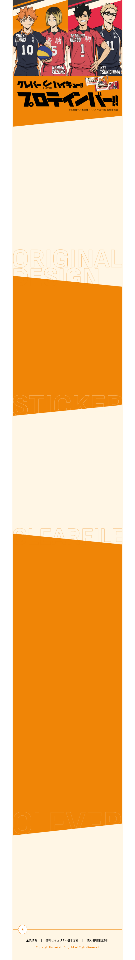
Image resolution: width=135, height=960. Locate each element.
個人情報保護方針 (98, 940)
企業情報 (31, 940)
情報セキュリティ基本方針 (62, 940)
